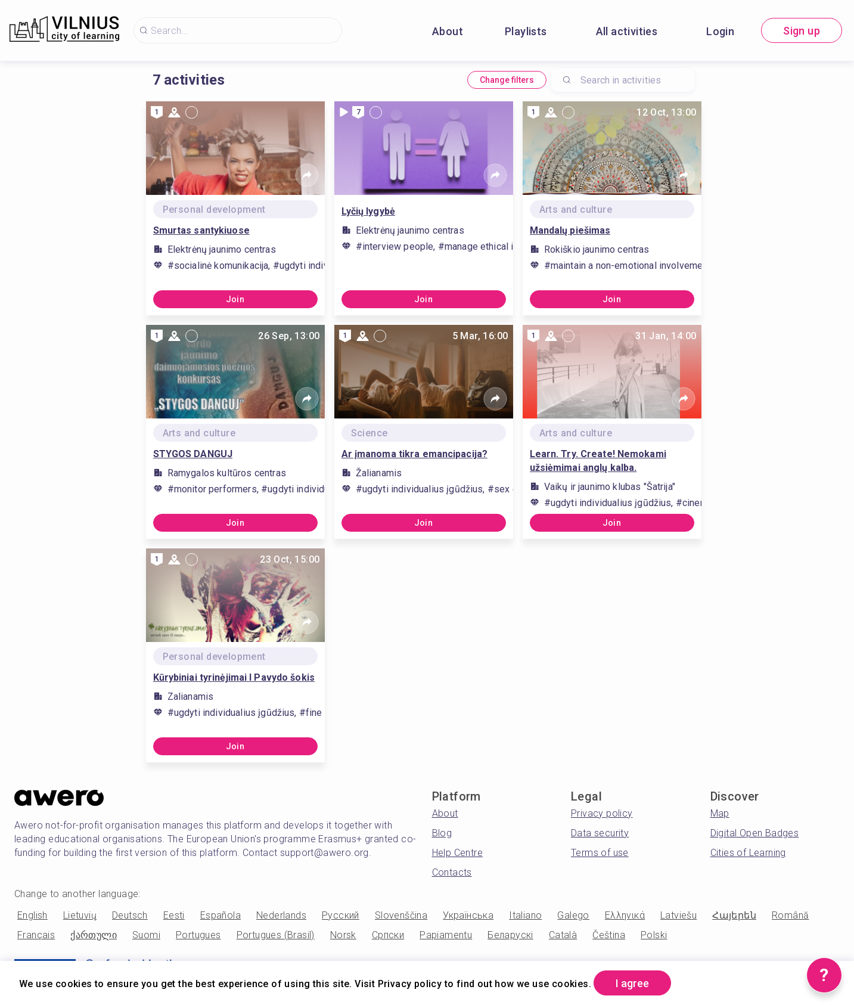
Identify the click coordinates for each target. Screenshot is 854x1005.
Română (790, 915)
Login (720, 31)
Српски (388, 935)
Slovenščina (401, 915)
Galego (573, 915)
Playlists (526, 31)
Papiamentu (446, 935)
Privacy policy (602, 813)
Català (563, 935)
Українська (468, 915)
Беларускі (510, 935)
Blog (442, 833)
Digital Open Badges (754, 833)
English (32, 915)
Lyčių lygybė (368, 211)
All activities (627, 31)
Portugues (198, 935)
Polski (654, 935)
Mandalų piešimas (570, 230)
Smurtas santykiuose (201, 230)
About (447, 31)
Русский (340, 915)
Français (36, 935)
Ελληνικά (625, 915)
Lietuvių (80, 915)
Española (220, 915)
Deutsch (130, 915)
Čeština (608, 935)
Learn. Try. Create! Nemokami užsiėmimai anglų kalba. (598, 460)
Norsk (343, 935)
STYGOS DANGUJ (193, 454)
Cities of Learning (748, 852)
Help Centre (457, 852)
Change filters (507, 80)
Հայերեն (734, 915)
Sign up (801, 30)
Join (235, 299)
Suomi (146, 935)
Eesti (174, 915)
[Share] (307, 175)
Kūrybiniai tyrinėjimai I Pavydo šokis (234, 677)
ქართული (93, 935)
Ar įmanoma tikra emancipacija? (414, 454)
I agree (632, 983)
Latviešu (678, 915)
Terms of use (600, 852)
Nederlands (281, 915)
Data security (600, 833)
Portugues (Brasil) (276, 935)
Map (719, 813)
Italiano (525, 915)
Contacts (452, 872)
